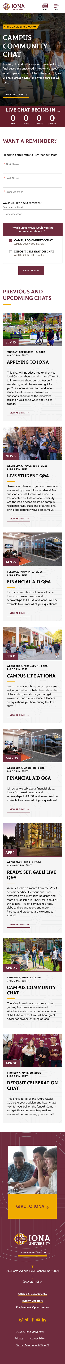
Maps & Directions (31, 1252)
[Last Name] (32, 178)
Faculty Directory (32, 1300)
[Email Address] (32, 192)
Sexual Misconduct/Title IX (32, 1345)
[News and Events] (45, 6)
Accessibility (37, 1338)
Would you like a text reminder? (22, 203)
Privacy (19, 1338)
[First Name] (32, 164)
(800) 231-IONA (32, 1281)
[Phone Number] (32, 214)
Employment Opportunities (32, 1307)
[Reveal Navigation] (56, 6)
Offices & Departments (32, 1294)
